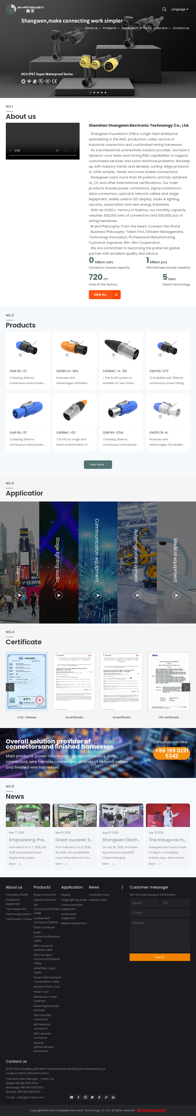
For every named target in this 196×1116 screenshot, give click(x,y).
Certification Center (19, 919)
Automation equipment (69, 916)
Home (78, 28)
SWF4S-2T (18, 371)
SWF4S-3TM (113, 432)
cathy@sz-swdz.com (30, 1097)
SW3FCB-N (158, 432)
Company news (99, 895)
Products (111, 28)
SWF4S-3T (18, 432)
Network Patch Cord (47, 987)
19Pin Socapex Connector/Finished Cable (47, 959)
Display (65, 895)
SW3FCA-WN (67, 371)
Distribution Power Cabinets (45, 999)
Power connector (45, 895)
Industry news (98, 900)
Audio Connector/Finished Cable (47, 937)
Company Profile (17, 895)
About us (93, 28)
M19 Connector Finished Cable (43, 948)
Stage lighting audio (74, 900)
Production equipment (13, 902)
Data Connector (44, 927)
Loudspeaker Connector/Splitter (46, 920)
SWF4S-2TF (159, 371)
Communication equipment (72, 907)
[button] (90, 92)
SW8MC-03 (65, 432)
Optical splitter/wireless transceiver (44, 1047)
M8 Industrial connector (42, 1026)
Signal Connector (45, 900)
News (149, 28)
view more (97, 464)
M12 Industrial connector (42, 1036)
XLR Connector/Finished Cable (47, 909)
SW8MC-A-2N (115, 371)
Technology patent (18, 914)
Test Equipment (16, 909)
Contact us (181, 28)
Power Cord (41, 992)
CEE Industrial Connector (42, 1017)
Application (131, 28)
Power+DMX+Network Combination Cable (47, 979)
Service (164, 28)
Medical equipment (74, 923)
